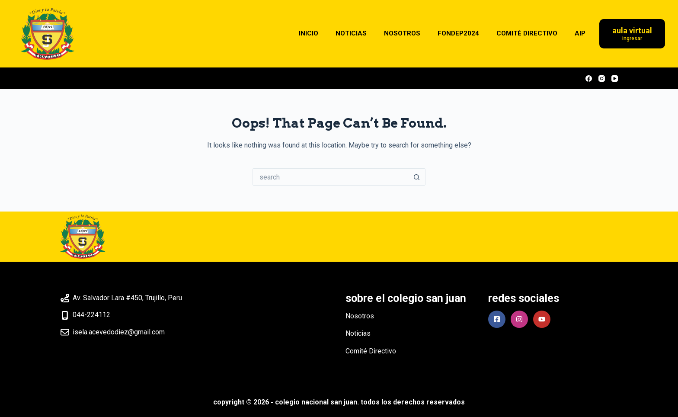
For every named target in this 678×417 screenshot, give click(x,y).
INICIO (308, 33)
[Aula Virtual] (632, 34)
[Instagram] (601, 78)
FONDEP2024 (458, 33)
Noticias (358, 333)
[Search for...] (330, 177)
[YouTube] (614, 78)
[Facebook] (588, 78)
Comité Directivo (370, 351)
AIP (580, 33)
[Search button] (416, 177)
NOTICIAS (351, 33)
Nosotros (359, 316)
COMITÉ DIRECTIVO (526, 33)
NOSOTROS (402, 33)
